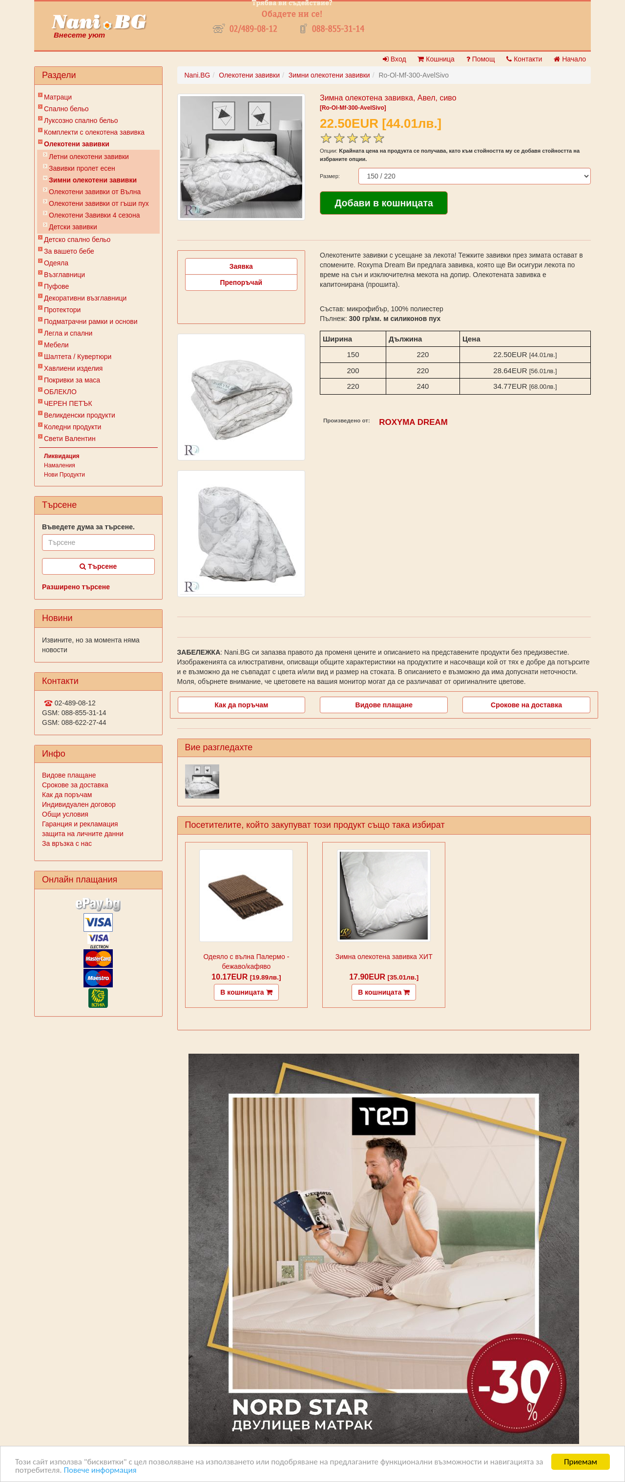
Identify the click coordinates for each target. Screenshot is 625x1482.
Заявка (241, 266)
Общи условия (65, 814)
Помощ (480, 59)
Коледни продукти (72, 427)
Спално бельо (66, 109)
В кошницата (246, 992)
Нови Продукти (64, 474)
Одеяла (56, 263)
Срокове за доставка (75, 785)
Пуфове (56, 286)
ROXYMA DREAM (413, 422)
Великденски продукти (79, 415)
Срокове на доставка (526, 705)
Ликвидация (62, 456)
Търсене (98, 566)
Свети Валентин (70, 438)
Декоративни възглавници (85, 298)
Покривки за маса (72, 380)
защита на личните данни (83, 834)
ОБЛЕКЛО (60, 392)
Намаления (59, 465)
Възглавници (64, 275)
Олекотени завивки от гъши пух (99, 203)
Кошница (435, 59)
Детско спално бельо (77, 239)
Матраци (58, 97)
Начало (570, 59)
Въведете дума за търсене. (88, 527)
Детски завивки (73, 227)
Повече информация (99, 1471)
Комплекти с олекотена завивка (94, 132)
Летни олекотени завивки (89, 156)
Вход (394, 59)
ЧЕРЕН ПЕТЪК (68, 403)
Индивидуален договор (79, 804)
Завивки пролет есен (82, 168)
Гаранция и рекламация (80, 824)
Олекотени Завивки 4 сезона (94, 215)
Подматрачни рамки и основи (91, 321)
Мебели (56, 345)
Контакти (524, 59)
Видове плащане (69, 775)
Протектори (62, 310)
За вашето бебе (69, 251)
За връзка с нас (67, 843)
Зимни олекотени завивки (93, 180)
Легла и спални (68, 333)
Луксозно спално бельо (81, 120)
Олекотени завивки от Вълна (95, 192)
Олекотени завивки (76, 144)
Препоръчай (241, 282)
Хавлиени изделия (73, 368)
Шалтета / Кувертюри (77, 356)
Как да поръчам (67, 795)
